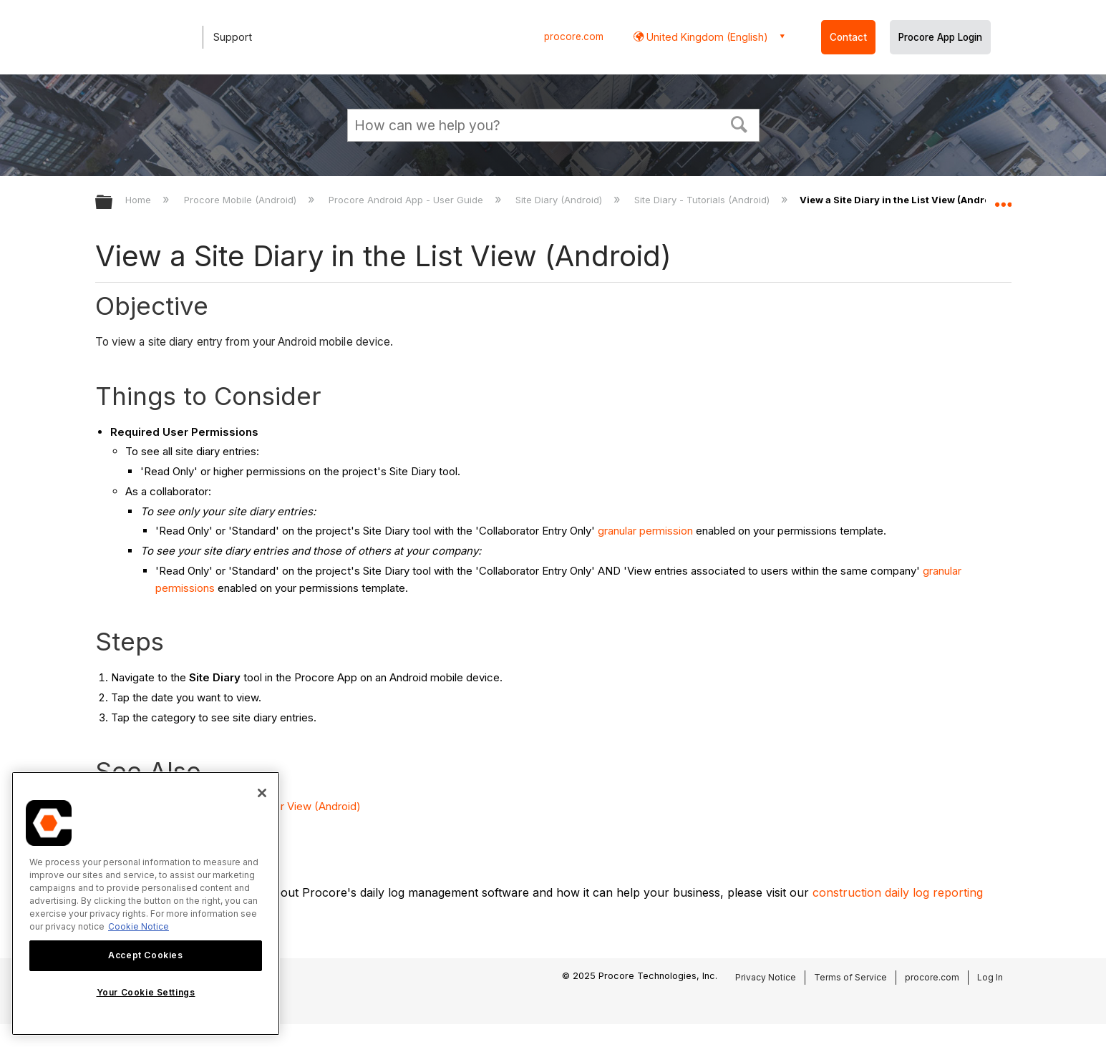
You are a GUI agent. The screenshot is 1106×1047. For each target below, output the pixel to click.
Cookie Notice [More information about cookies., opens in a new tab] (138, 926)
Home (139, 199)
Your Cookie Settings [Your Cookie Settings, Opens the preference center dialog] (146, 992)
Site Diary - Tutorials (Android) (703, 199)
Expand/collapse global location (1003, 198)
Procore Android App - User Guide (407, 199)
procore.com (573, 36)
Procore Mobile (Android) (241, 199)
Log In (990, 977)
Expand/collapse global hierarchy (113, 203)
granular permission (645, 530)
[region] (145, 903)
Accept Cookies (145, 955)
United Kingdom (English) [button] (706, 37)
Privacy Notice (765, 977)
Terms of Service (850, 977)
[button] (739, 123)
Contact (848, 37)
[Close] (262, 793)
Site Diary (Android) (560, 199)
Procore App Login (940, 37)
